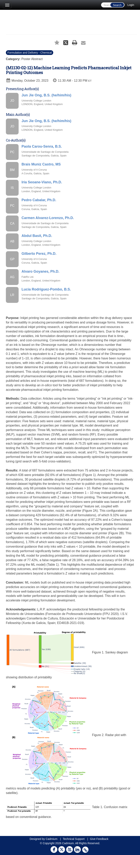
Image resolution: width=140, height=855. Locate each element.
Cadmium (51, 838)
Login (130, 4)
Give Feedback (99, 838)
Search (117, 5)
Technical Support (74, 838)
